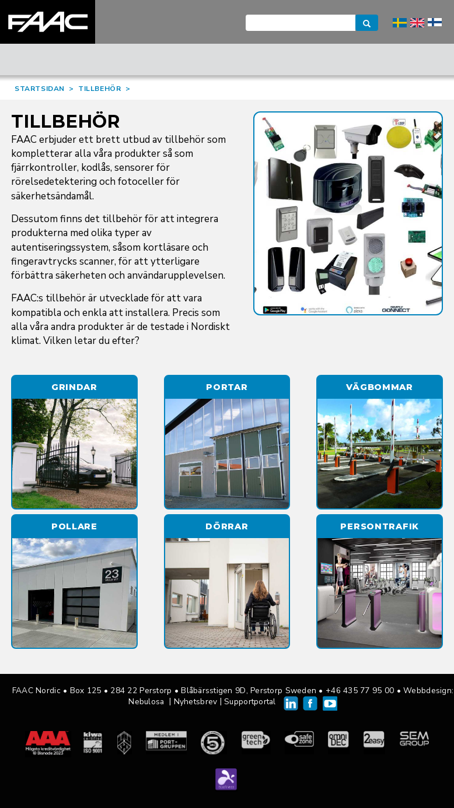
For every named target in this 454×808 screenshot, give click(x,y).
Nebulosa (146, 701)
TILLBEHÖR (99, 88)
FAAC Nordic (47, 22)
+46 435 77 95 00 (360, 690)
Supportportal (250, 701)
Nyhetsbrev (196, 701)
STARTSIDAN (40, 88)
